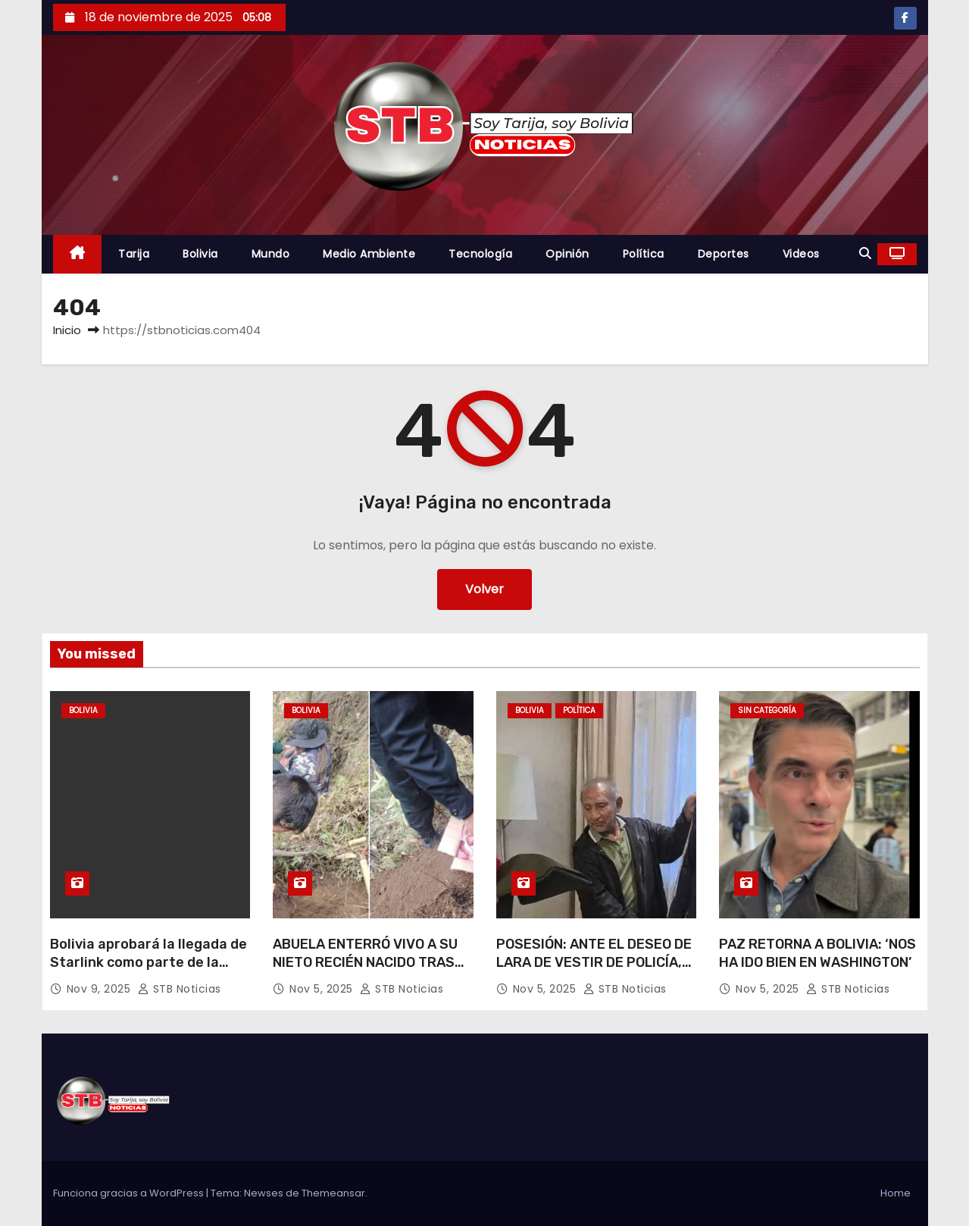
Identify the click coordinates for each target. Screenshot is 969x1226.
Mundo (271, 253)
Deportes (723, 253)
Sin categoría (767, 710)
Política (643, 253)
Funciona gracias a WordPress (129, 1193)
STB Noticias (179, 988)
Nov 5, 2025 (322, 988)
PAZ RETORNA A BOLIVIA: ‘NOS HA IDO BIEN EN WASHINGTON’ (817, 953)
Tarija (133, 253)
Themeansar (333, 1193)
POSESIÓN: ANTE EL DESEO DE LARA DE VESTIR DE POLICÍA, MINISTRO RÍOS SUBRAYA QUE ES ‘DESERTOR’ (594, 971)
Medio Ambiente (369, 253)
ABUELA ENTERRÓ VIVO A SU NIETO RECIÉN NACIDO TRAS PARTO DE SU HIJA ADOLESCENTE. (365, 971)
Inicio (67, 330)
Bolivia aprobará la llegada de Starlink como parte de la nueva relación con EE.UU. (148, 962)
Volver (484, 589)
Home (895, 1193)
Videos (801, 253)
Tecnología (480, 253)
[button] (865, 253)
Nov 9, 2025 (100, 988)
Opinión (567, 253)
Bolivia (200, 253)
